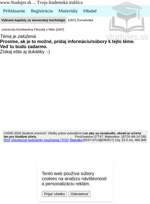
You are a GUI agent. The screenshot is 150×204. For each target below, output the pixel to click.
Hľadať (90, 10)
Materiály (68, 10)
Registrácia (42, 10)
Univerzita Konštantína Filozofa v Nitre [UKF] (32, 29)
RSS (7, 140)
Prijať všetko (54, 194)
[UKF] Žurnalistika (80, 20)
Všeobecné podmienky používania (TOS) (40, 140)
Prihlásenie (14, 10)
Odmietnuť (79, 194)
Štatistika (75, 140)
